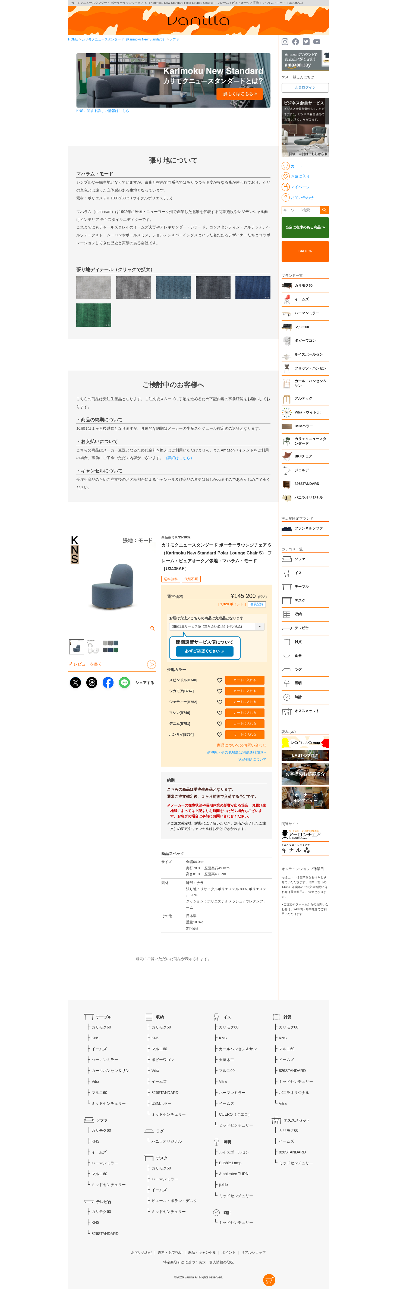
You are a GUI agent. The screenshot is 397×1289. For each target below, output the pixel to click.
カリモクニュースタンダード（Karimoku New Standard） (124, 39)
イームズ (302, 299)
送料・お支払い (170, 1252)
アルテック (303, 398)
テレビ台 (302, 628)
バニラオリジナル (309, 498)
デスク (300, 601)
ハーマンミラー (307, 313)
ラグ (298, 670)
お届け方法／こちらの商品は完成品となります (206, 618)
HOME (73, 39)
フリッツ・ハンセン (310, 368)
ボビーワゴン (305, 341)
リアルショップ (253, 1252)
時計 (298, 697)
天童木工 (226, 1060)
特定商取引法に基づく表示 (184, 1262)
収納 (298, 614)
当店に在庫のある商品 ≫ (305, 227)
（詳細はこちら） (179, 458)
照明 (298, 683)
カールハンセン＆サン (111, 1070)
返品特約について (252, 759)
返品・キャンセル (202, 1252)
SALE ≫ (305, 251)
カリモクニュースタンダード (310, 441)
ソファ (174, 39)
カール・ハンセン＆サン (310, 383)
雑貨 (298, 642)
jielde (223, 1185)
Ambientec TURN (233, 1174)
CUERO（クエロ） (235, 1114)
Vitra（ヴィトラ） (309, 412)
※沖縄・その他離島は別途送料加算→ (237, 752)
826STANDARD (307, 484)
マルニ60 (302, 327)
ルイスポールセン (309, 354)
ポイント (229, 1252)
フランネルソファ (309, 528)
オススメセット (307, 711)
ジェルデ (302, 470)
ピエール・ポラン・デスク (174, 1201)
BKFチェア (303, 456)
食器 (298, 656)
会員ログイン (305, 87)
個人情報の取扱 (221, 1262)
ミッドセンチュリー (109, 1103)
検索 (324, 210)
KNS (95, 1038)
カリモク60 (304, 285)
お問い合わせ (141, 1252)
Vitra (95, 1081)
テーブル (302, 587)
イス (298, 573)
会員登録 (256, 604)
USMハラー (304, 426)
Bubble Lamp (230, 1163)
